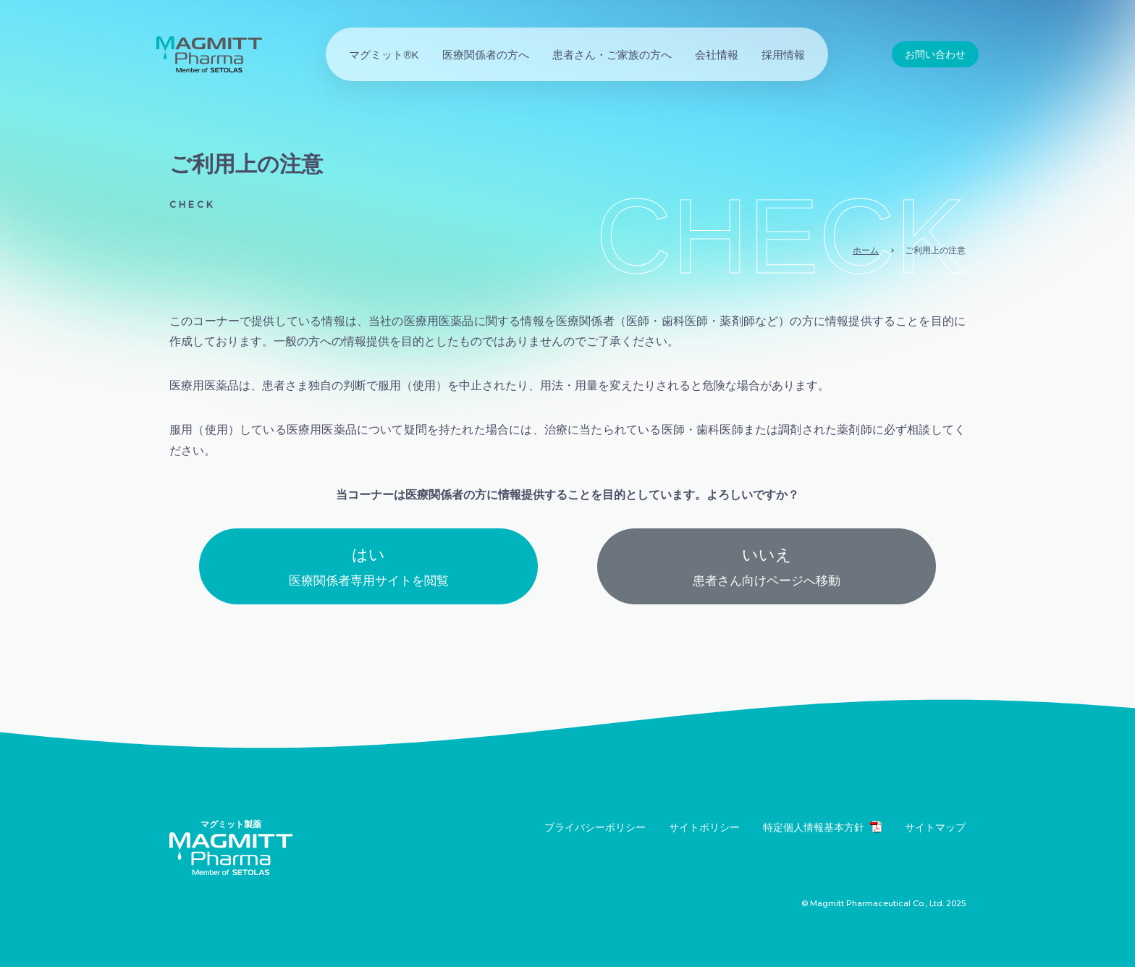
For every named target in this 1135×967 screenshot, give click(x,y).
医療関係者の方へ (485, 54)
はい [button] (368, 569)
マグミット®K (383, 54)
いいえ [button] (766, 569)
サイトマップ (935, 827)
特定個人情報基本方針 (822, 827)
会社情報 (716, 54)
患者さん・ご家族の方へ (612, 54)
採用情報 (783, 54)
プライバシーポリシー (595, 827)
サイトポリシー (704, 827)
